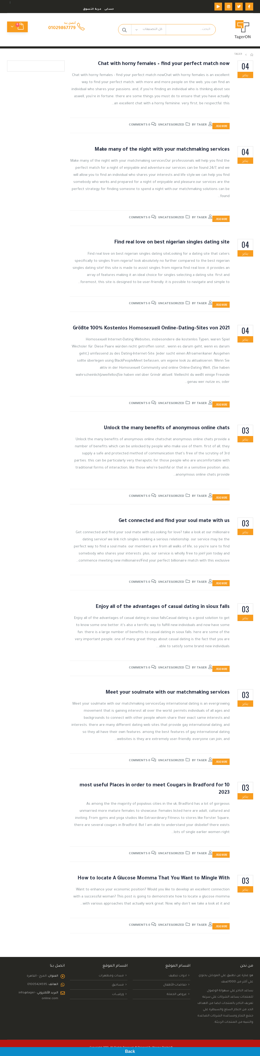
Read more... (221, 126)
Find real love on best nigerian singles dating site (172, 242)
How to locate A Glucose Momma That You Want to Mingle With (154, 878)
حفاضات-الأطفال (175, 985)
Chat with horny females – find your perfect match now (164, 64)
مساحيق (118, 985)
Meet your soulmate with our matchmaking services (168, 692)
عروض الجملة (177, 994)
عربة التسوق (92, 9)
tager (202, 125)
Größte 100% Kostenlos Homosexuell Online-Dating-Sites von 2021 (151, 328)
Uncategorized (171, 125)
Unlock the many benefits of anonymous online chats (167, 428)
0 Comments (139, 125)
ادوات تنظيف (178, 975)
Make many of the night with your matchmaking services (162, 150)
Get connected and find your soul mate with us (174, 521)
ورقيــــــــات (118, 994)
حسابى (109, 9)
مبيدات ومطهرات (111, 975)
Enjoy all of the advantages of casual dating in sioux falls (163, 607)
